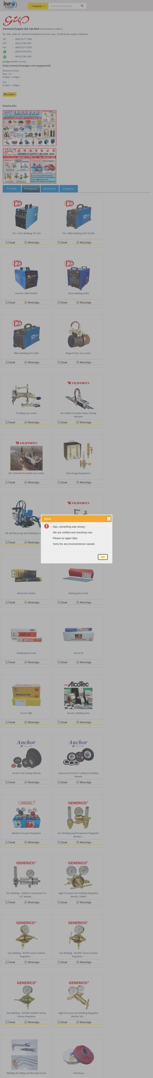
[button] (109, 518)
